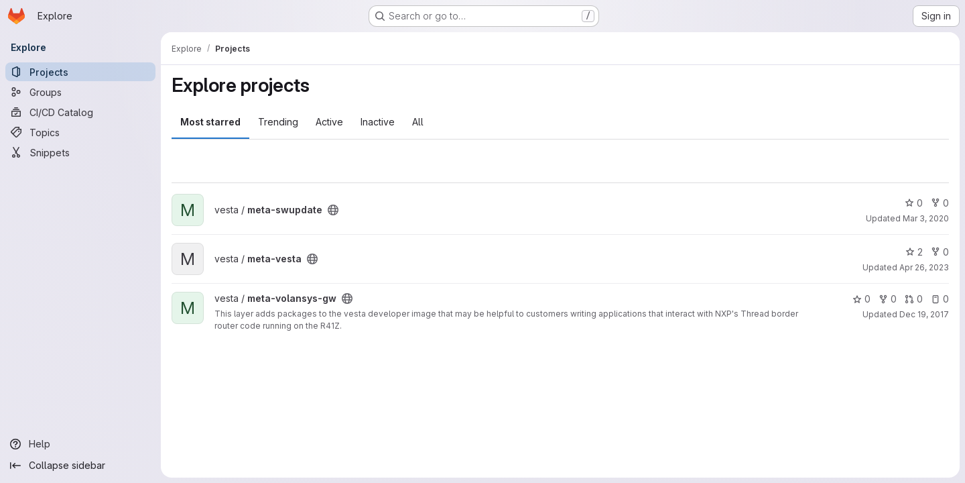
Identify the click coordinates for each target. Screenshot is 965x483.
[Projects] (80, 71)
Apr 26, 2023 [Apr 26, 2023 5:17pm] (924, 267)
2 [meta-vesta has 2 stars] (914, 252)
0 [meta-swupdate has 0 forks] (940, 203)
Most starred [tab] (210, 121)
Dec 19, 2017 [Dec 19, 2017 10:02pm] (924, 314)
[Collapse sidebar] (80, 465)
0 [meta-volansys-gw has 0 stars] (861, 299)
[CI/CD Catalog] (80, 112)
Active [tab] (329, 121)
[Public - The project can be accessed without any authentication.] (333, 210)
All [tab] (418, 121)
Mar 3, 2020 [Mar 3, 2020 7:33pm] (926, 218)
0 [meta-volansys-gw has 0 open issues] (940, 299)
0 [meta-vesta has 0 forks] (940, 252)
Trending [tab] (278, 121)
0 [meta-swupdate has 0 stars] (914, 203)
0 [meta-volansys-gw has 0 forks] (888, 299)
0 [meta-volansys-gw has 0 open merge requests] (914, 299)
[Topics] (80, 132)
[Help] (80, 444)
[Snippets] (80, 152)
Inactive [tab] (378, 121)
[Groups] (80, 92)
